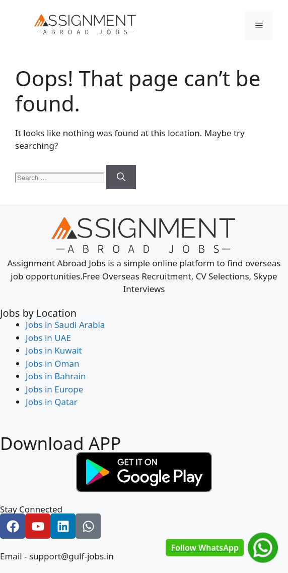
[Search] (121, 177)
